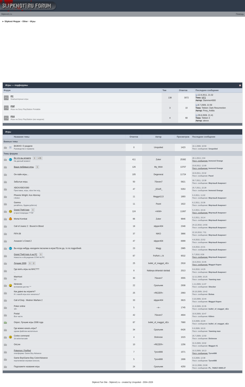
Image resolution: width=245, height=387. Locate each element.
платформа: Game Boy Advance (27, 353)
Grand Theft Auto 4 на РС (25, 254)
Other (25, 21)
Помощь (240, 14)
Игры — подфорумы (16, 85)
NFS (204, 97)
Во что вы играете (22, 158)
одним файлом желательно (26, 331)
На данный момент (22, 161)
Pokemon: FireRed (22, 350)
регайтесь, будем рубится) (25, 205)
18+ (15, 309)
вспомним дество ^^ (22, 287)
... (14, 272)
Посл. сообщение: (200, 161)
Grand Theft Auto (21, 210)
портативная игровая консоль (26, 361)
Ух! (15, 279)
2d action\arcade (21, 338)
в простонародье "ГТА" (24, 213)
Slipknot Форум (12, 21)
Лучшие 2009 (20, 263)
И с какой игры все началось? (27, 294)
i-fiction (17, 198)
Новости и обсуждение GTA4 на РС (29, 257)
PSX (13, 116)
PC (12, 96)
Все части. (18, 316)
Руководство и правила (24, 149)
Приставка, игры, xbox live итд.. (27, 190)
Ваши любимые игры (24, 167)
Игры (32, 21)
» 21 (39, 158)
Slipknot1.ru (6, 14)
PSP (13, 106)
